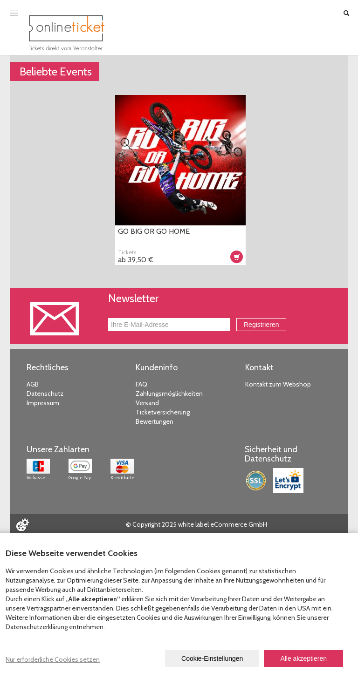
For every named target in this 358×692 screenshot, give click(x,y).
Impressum (43, 403)
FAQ (141, 384)
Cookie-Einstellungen (212, 658)
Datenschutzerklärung (37, 627)
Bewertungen (154, 421)
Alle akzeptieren (303, 658)
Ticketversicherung (163, 412)
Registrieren (261, 324)
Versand (147, 403)
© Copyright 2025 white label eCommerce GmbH (196, 524)
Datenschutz (45, 393)
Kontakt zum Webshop (278, 384)
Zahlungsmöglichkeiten (169, 393)
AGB (33, 384)
